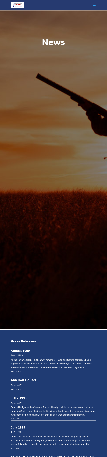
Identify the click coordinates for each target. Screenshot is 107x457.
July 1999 (18, 427)
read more (16, 371)
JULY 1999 (19, 398)
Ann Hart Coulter (23, 380)
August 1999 (20, 351)
